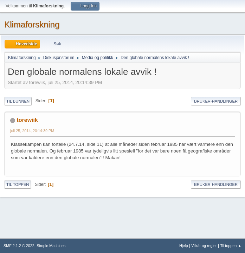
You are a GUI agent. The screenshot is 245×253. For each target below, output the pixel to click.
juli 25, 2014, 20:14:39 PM (32, 131)
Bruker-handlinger (216, 101)
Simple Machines (51, 246)
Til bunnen (18, 101)
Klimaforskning (31, 24)
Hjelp (183, 246)
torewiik (27, 120)
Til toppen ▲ (230, 246)
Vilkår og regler (204, 246)
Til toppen (17, 184)
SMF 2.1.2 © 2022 (19, 246)
